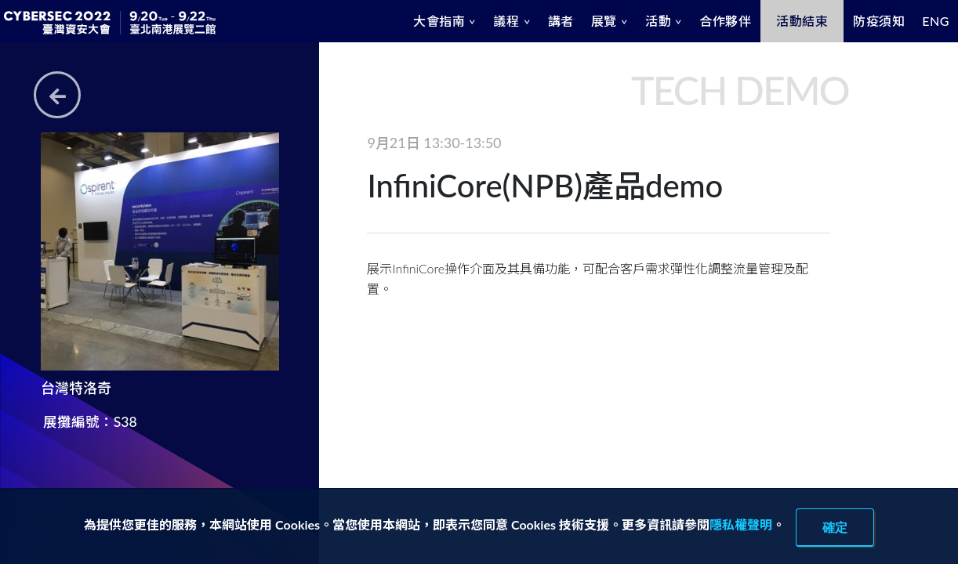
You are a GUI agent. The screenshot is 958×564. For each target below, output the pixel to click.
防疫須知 (879, 20)
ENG (935, 20)
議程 (506, 20)
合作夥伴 (725, 20)
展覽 (604, 20)
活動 (658, 20)
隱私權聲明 (740, 524)
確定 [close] (834, 527)
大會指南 (439, 20)
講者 (561, 20)
